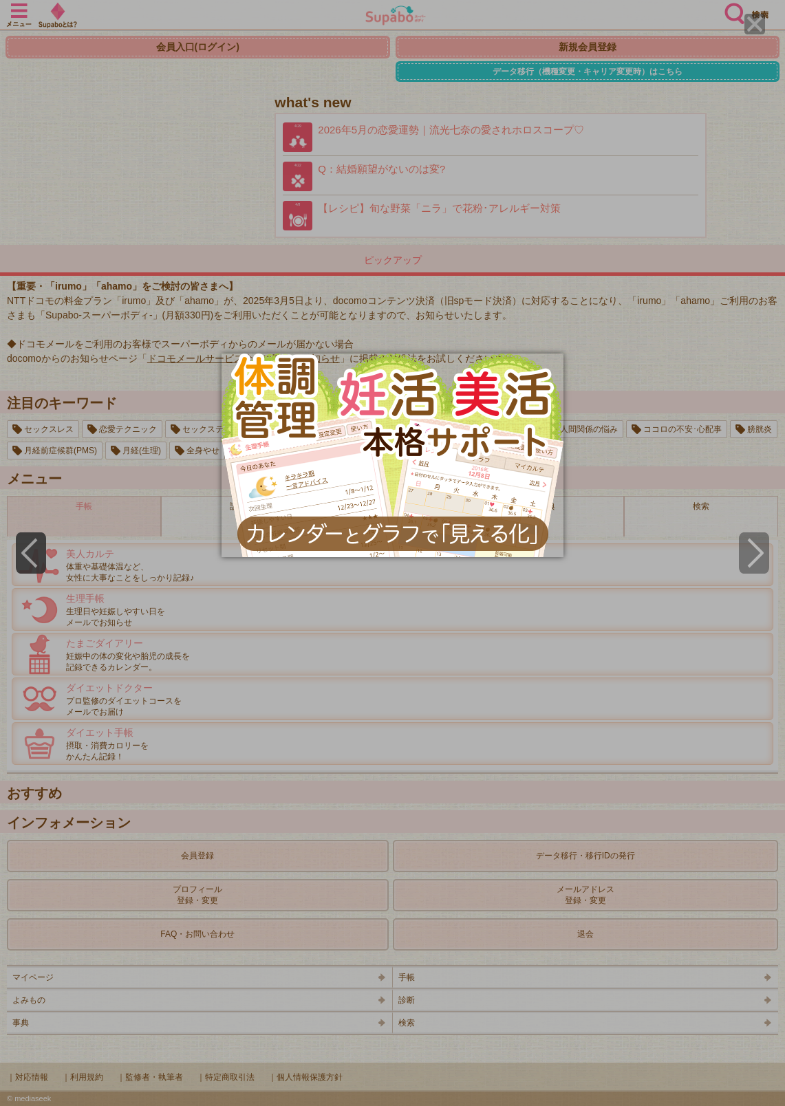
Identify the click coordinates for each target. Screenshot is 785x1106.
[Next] (754, 553)
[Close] (754, 24)
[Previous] (31, 553)
